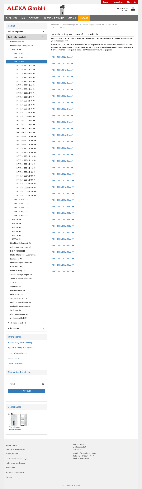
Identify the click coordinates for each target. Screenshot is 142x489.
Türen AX (13, 282)
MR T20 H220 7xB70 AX (62, 135)
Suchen (106, 2)
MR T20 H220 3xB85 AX (62, 148)
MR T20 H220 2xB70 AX (62, 102)
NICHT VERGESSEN (18, 251)
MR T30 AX (16, 219)
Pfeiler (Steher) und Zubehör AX (23, 255)
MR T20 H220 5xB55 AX (62, 76)
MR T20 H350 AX (21, 208)
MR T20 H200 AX (21, 57)
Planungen (34, 18)
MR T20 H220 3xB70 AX (62, 109)
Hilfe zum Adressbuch (15, 472)
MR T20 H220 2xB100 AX (63, 174)
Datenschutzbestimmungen (17, 458)
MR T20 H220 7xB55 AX (62, 89)
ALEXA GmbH (67, 485)
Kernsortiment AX (17, 42)
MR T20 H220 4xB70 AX (62, 115)
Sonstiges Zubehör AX (19, 298)
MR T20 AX (16, 50)
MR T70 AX (16, 235)
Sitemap (9, 477)
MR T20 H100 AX (21, 54)
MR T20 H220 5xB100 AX (63, 193)
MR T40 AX (16, 223)
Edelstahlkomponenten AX (21, 306)
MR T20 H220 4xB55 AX (62, 70)
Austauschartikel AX (18, 318)
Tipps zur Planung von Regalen (20, 348)
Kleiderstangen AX (17, 290)
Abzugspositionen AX (19, 314)
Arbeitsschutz (14, 328)
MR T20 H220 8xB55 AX (62, 96)
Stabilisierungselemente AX (21, 263)
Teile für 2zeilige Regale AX (21, 275)
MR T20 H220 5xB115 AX (63, 226)
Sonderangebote (15, 32)
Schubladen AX (16, 286)
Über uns (72, 18)
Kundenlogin (118, 2)
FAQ (23, 18)
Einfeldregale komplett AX (20, 243)
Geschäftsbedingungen (15, 449)
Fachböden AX (16, 259)
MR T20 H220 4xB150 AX (63, 271)
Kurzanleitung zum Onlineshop (20, 342)
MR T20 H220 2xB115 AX (63, 206)
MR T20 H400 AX (21, 211)
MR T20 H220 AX (21, 61)
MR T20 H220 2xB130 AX (63, 232)
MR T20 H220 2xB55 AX (62, 57)
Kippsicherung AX (17, 271)
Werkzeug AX (15, 310)
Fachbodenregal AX (17, 37)
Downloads (11, 18)
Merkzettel (131, 2)
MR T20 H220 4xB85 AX (62, 154)
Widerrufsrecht (12, 454)
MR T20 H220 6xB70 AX (62, 128)
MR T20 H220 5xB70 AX (62, 122)
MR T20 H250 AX (21, 200)
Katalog (84, 18)
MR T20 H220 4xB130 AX (63, 245)
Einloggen (26, 391)
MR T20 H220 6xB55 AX (62, 83)
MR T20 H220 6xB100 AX (63, 200)
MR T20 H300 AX (21, 204)
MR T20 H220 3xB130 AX (63, 239)
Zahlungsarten (14, 359)
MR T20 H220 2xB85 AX (62, 141)
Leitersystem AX (16, 294)
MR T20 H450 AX (21, 215)
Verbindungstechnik (17, 323)
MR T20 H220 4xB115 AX (63, 219)
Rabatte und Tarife (15, 364)
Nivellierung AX (16, 267)
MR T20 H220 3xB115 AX (63, 213)
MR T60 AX (16, 231)
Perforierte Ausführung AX (20, 302)
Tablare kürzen (15, 430)
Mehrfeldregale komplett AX (21, 46)
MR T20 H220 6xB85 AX (62, 167)
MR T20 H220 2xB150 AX (63, 258)
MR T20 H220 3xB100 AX (63, 180)
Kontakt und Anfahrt (54, 18)
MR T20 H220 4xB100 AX (63, 187)
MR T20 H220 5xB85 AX (62, 161)
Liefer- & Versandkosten (17, 353)
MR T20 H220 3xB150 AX (63, 265)
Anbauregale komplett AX (20, 247)
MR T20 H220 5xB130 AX (63, 252)
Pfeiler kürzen (14, 427)
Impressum (10, 468)
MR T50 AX (16, 227)
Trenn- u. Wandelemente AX (21, 279)
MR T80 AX (16, 239)
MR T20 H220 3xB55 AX (62, 63)
